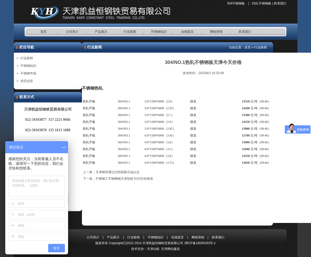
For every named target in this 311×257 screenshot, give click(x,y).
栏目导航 (26, 47)
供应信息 (26, 81)
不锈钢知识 (158, 32)
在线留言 (187, 32)
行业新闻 (130, 32)
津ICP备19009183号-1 (200, 243)
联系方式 (26, 97)
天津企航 (153, 249)
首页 (43, 32)
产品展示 (101, 32)
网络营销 (216, 32)
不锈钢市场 (28, 73)
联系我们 (280, 3)
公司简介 (72, 32)
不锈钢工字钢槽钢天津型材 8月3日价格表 (124, 179)
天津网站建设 (170, 249)
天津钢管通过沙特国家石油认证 (118, 172)
